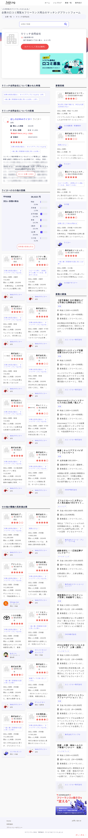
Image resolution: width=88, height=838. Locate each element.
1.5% (36, 210)
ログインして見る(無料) (34, 47)
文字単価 (34, 214)
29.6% (35, 235)
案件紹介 (78, 3)
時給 (32, 202)
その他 (33, 238)
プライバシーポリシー (15, 827)
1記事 (33, 232)
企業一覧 (8, 17)
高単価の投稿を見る (26, 246)
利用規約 (10, 824)
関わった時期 (18, 126)
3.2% (36, 241)
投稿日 (15, 137)
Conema (10, 3)
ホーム (47, 3)
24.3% (35, 216)
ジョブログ (57, 3)
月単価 (33, 208)
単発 (32, 220)
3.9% (36, 204)
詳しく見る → (81, 835)
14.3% (35, 222)
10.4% (35, 229)
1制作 (33, 226)
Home (9, 821)
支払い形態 (17, 130)
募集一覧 (68, 3)
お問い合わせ (76, 821)
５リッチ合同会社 (22, 17)
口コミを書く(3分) (25, 174)
